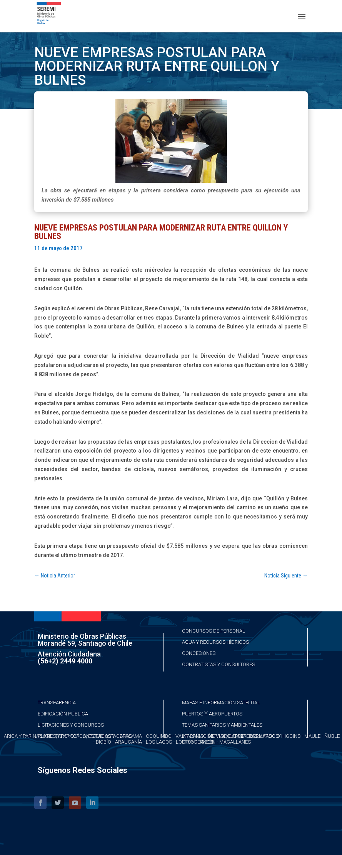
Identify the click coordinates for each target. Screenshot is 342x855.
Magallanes (235, 742)
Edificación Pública (63, 714)
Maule (312, 736)
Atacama (131, 736)
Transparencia (57, 702)
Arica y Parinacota (28, 736)
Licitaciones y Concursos (71, 725)
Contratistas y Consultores (218, 664)
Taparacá (67, 736)
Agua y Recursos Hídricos (215, 642)
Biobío (103, 742)
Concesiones (198, 653)
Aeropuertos (225, 714)
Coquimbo (159, 736)
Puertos (192, 714)
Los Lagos (159, 742)
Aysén (208, 742)
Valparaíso (189, 736)
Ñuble (332, 736)
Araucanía (128, 742)
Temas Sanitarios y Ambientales (222, 725)
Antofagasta (99, 736)
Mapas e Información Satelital (221, 702)
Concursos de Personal (213, 631)
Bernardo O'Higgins (275, 736)
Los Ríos (186, 742)
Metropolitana (227, 736)
